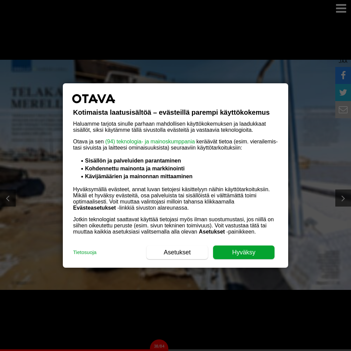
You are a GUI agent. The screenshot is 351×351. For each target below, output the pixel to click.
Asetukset (177, 252)
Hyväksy (243, 252)
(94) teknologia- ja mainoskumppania (150, 141)
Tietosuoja (85, 252)
